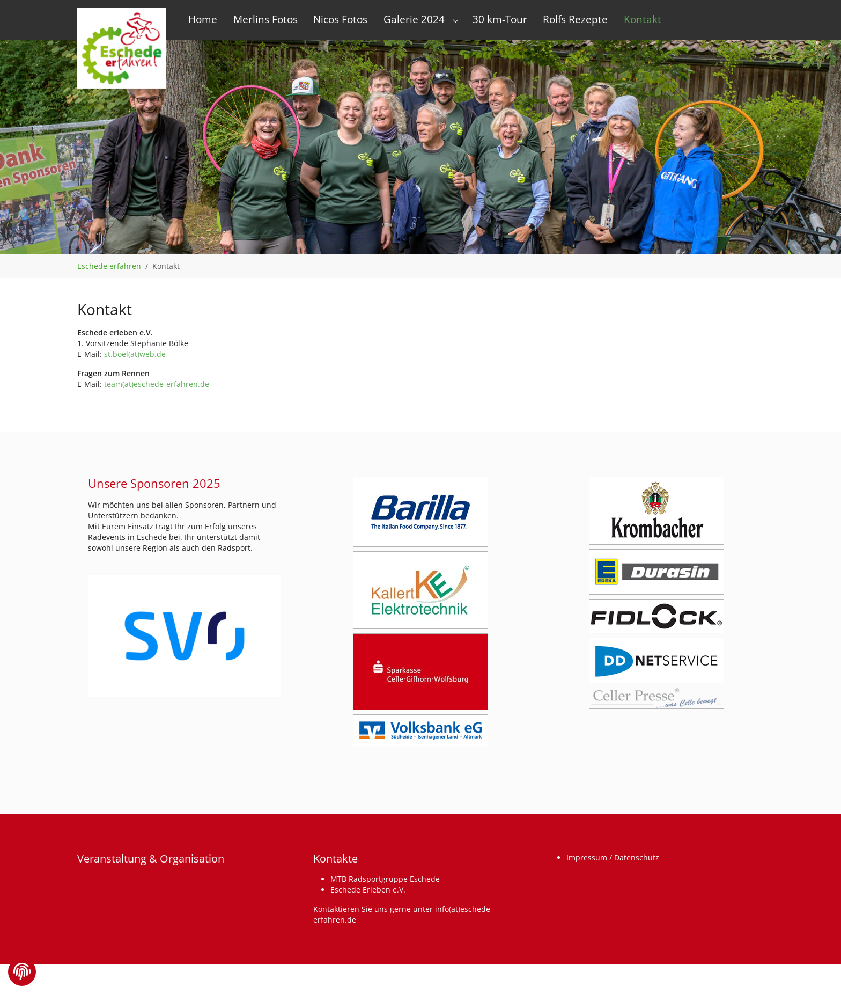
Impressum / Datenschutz (612, 857)
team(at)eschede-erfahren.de (156, 384)
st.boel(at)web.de (135, 354)
